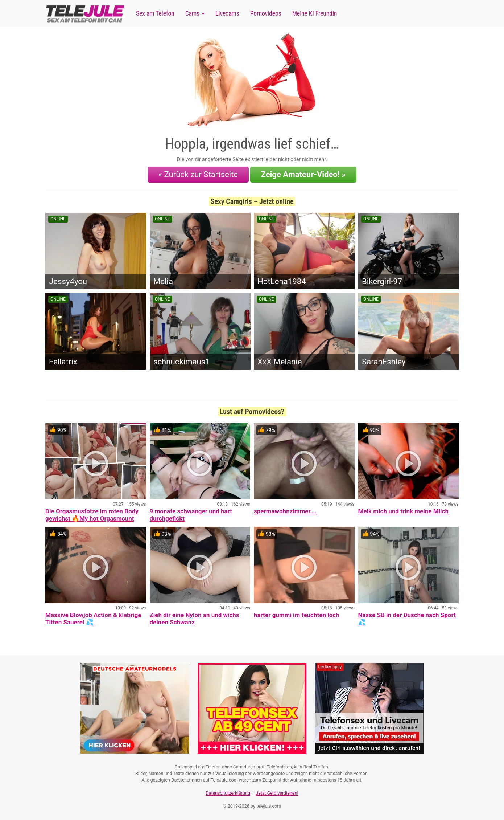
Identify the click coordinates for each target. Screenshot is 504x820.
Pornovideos (265, 13)
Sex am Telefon (155, 13)
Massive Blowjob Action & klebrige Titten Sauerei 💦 (93, 618)
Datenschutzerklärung (228, 793)
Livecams (227, 13)
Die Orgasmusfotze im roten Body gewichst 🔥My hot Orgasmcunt (92, 514)
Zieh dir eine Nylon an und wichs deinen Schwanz (194, 618)
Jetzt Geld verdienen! (277, 793)
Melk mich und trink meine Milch (403, 511)
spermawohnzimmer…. (285, 511)
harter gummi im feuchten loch (296, 615)
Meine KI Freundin (314, 13)
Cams (195, 13)
